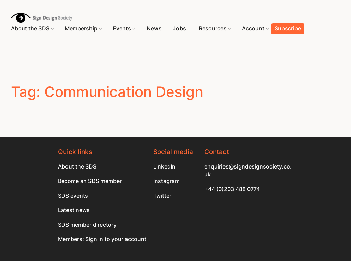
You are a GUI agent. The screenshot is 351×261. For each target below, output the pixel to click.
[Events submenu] (133, 28)
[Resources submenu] (229, 28)
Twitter (162, 195)
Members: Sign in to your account (102, 239)
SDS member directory (87, 225)
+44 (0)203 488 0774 (232, 189)
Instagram (166, 181)
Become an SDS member (90, 181)
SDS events (73, 195)
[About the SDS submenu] (52, 28)
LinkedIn (164, 166)
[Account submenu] (267, 28)
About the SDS (77, 166)
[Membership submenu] (100, 28)
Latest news (74, 210)
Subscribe (288, 28)
